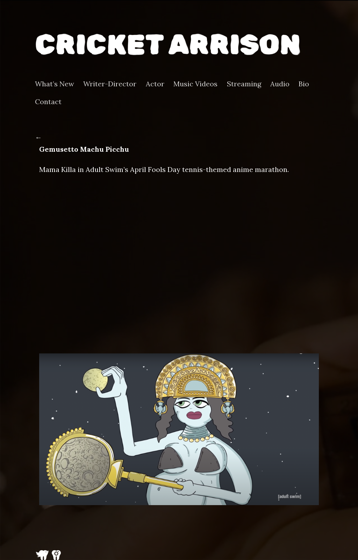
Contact (48, 102)
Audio (279, 84)
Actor (155, 84)
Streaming (244, 84)
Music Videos (195, 84)
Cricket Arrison (168, 44)
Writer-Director (109, 84)
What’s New (54, 84)
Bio (304, 84)
